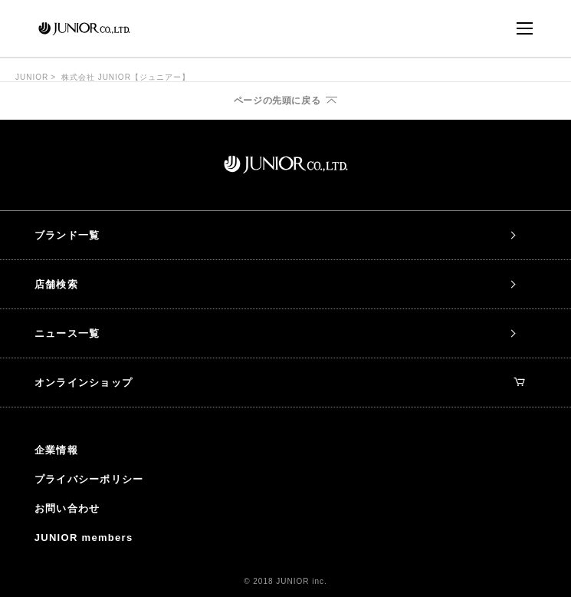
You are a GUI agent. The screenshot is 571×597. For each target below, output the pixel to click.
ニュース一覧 (67, 333)
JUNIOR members (83, 537)
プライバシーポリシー (89, 479)
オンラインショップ (280, 382)
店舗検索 (56, 284)
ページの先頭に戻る (277, 100)
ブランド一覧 (67, 235)
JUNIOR (31, 77)
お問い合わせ (67, 508)
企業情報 (56, 450)
